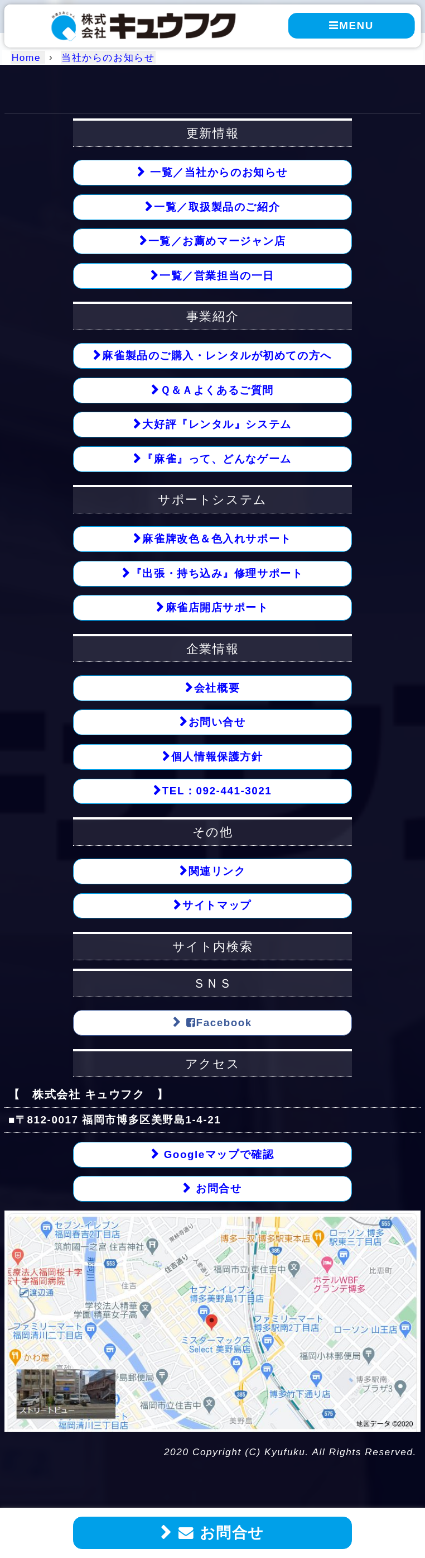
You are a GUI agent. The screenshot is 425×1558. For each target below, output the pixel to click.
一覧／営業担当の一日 (217, 276)
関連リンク (217, 871)
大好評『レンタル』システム (216, 424)
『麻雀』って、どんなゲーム (216, 459)
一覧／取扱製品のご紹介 (217, 207)
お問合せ (218, 1532)
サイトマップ (216, 905)
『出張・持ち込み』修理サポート (217, 573)
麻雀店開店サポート (217, 607)
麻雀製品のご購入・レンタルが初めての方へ (216, 355)
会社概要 (217, 688)
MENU (351, 26)
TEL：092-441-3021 (217, 791)
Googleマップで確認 (217, 1154)
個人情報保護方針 (217, 757)
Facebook (217, 1023)
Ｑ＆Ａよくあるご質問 (217, 390)
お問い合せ (217, 722)
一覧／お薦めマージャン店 (217, 241)
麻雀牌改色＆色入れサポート (216, 539)
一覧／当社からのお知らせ (217, 172)
